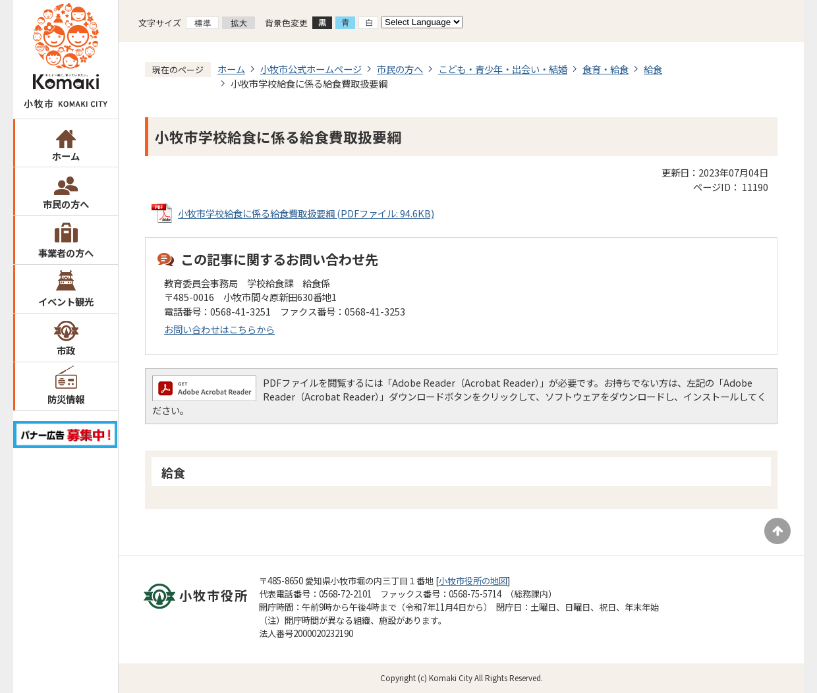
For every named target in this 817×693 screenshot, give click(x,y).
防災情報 (65, 399)
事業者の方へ (66, 253)
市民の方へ (66, 204)
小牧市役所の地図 (473, 580)
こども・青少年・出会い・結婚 (502, 69)
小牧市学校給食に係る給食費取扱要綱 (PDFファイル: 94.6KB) (306, 213)
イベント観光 (66, 301)
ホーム (66, 156)
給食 (653, 69)
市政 (66, 350)
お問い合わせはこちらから (219, 329)
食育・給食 (605, 69)
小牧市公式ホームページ (311, 69)
